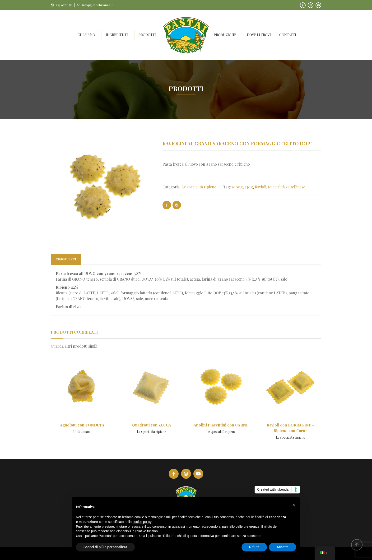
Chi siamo (86, 35)
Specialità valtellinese (286, 186)
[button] (294, 505)
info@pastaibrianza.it (97, 5)
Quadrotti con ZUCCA (151, 424)
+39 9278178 (63, 5)
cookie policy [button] (142, 522)
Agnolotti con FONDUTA (82, 424)
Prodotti (147, 35)
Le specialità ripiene (198, 186)
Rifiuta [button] (254, 547)
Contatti (287, 35)
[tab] (66, 259)
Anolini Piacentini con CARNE (221, 424)
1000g (237, 186)
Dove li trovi (259, 35)
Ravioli (260, 186)
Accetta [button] (282, 547)
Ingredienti (117, 35)
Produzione (225, 35)
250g (249, 186)
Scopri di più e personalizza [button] (105, 547)
